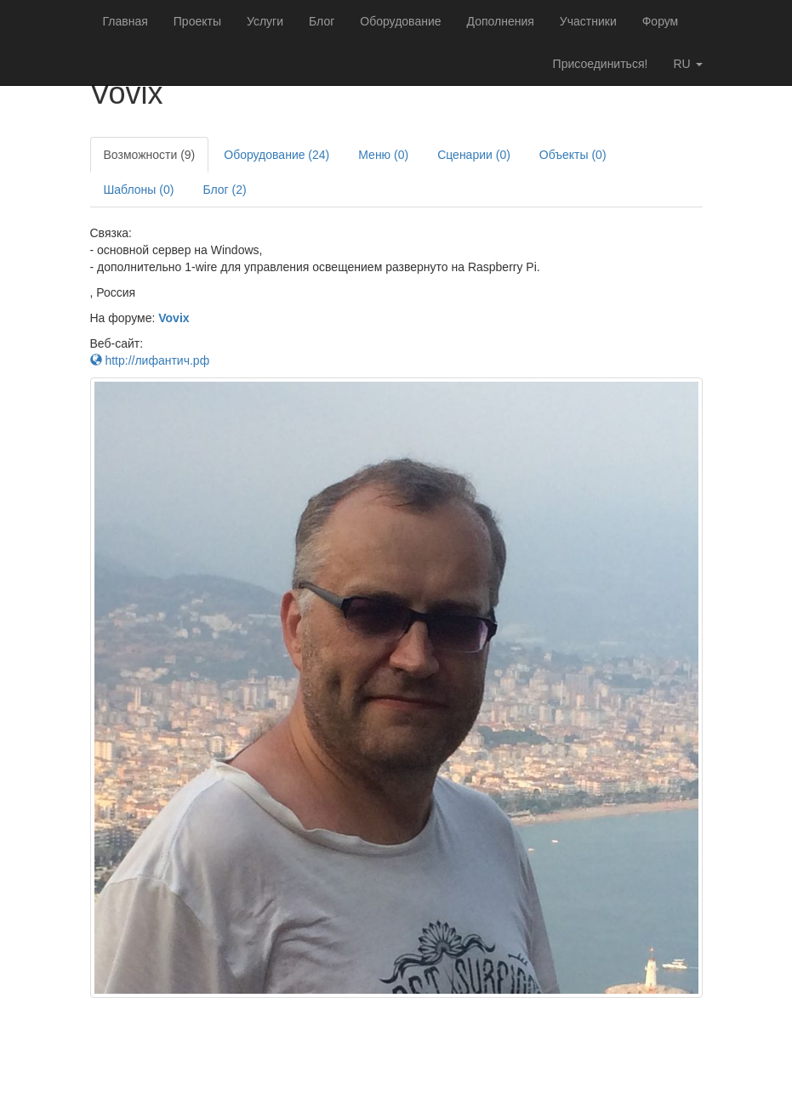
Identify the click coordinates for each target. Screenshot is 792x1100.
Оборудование (400, 21)
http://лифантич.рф (150, 360)
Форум (660, 21)
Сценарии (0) (473, 155)
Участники (588, 21)
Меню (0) (383, 155)
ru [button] (687, 64)
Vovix (173, 318)
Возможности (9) (150, 155)
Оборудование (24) (276, 155)
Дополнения (500, 21)
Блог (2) (224, 189)
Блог (321, 21)
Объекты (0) (573, 155)
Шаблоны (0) (139, 189)
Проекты (197, 21)
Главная (125, 21)
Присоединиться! (600, 64)
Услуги (265, 21)
